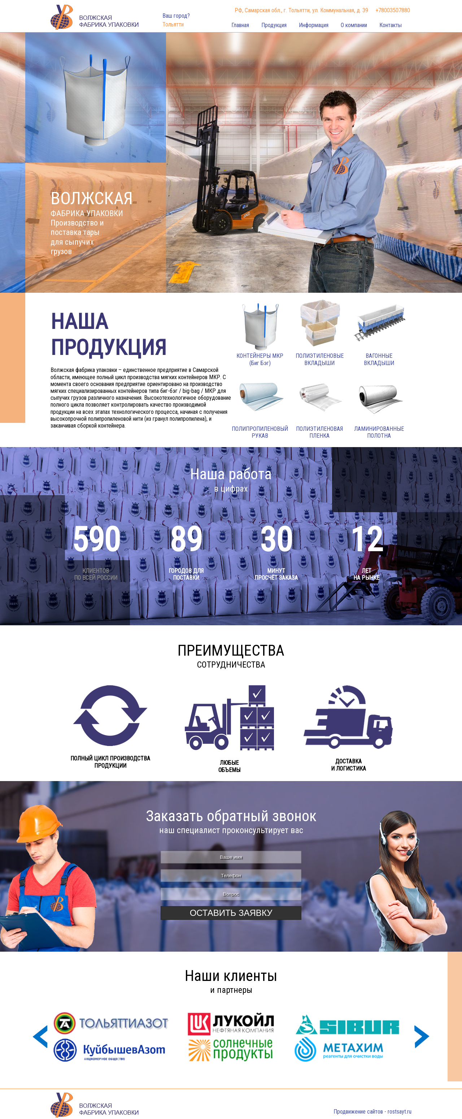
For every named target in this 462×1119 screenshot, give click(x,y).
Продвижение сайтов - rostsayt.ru (372, 1111)
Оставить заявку (231, 913)
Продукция (274, 25)
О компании (354, 25)
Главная (240, 25)
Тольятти (173, 24)
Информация (313, 25)
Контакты (390, 25)
